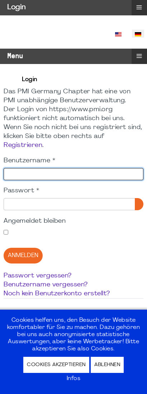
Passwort (21, 191)
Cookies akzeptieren (56, 365)
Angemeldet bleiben (35, 221)
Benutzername (29, 161)
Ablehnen (107, 365)
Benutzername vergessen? (46, 285)
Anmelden (23, 255)
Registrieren (23, 145)
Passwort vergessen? (38, 276)
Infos (74, 378)
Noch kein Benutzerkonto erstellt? (57, 294)
